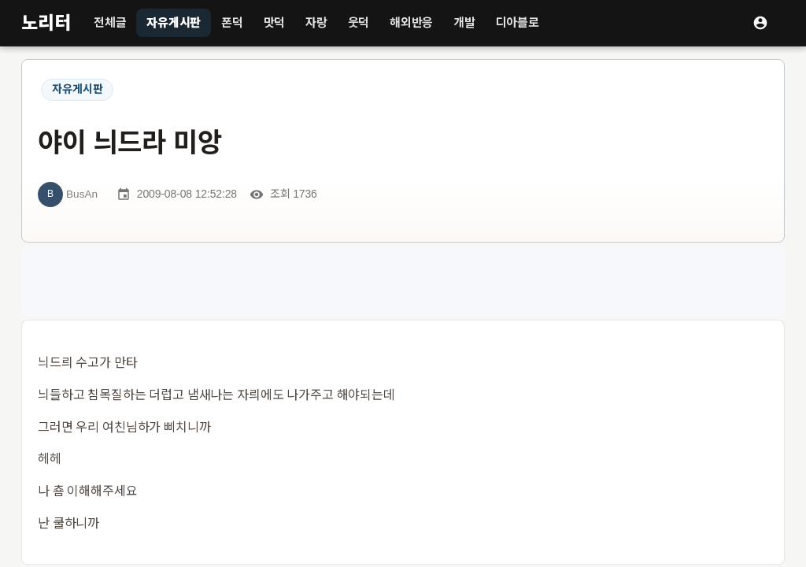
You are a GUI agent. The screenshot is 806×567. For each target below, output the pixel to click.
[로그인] (760, 23)
